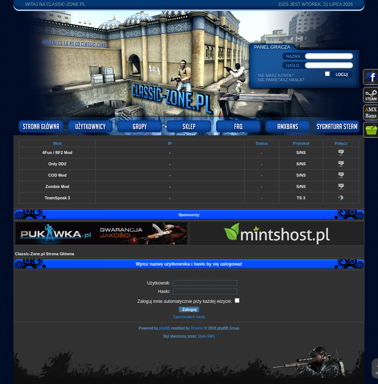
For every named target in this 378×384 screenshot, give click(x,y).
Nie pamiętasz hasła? (281, 80)
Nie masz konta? (276, 75)
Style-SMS (206, 336)
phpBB (164, 328)
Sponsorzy (188, 214)
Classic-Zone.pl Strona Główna (44, 254)
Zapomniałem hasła (189, 317)
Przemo (197, 328)
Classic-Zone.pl (66, 4)
